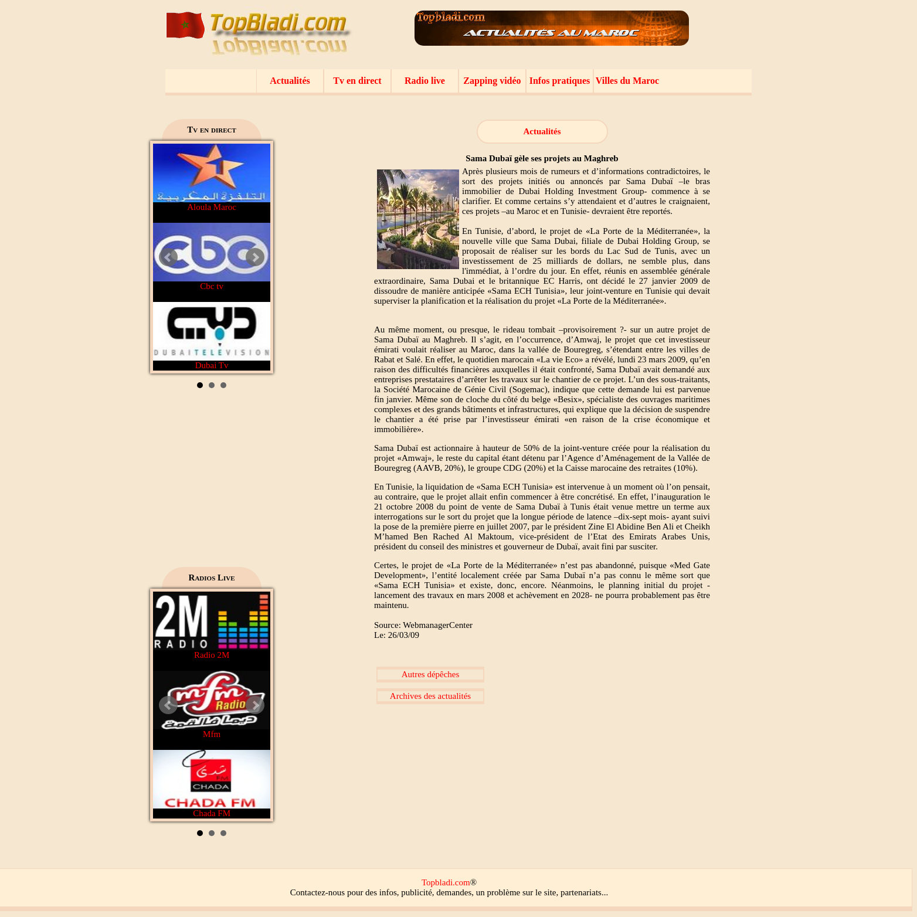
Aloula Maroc (211, 178)
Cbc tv (211, 257)
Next (255, 257)
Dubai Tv (211, 336)
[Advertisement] (211, 482)
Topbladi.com (446, 882)
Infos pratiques (559, 81)
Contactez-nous (317, 892)
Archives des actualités (430, 696)
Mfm (211, 705)
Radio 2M (211, 626)
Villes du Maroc (627, 81)
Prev (168, 257)
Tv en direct (357, 81)
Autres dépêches (431, 674)
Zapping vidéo (492, 81)
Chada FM (211, 784)
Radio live (425, 81)
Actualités (290, 81)
